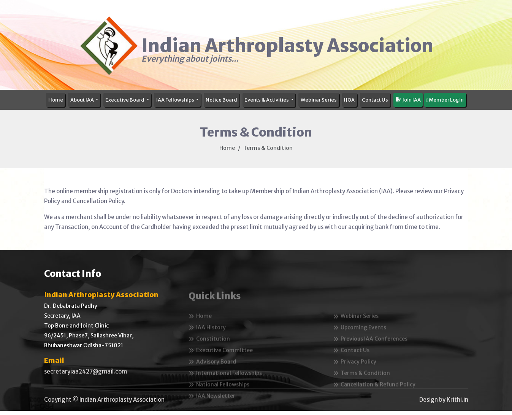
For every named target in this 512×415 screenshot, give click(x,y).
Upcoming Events (359, 337)
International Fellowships (225, 383)
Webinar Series (319, 100)
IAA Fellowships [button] (175, 100)
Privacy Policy (354, 372)
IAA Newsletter (212, 406)
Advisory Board (212, 372)
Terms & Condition (361, 383)
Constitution (209, 349)
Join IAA (408, 100)
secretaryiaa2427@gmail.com (85, 371)
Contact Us (375, 100)
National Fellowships (219, 394)
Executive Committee (221, 360)
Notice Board (221, 100)
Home (55, 100)
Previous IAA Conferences (370, 349)
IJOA (349, 100)
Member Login (445, 100)
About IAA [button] (82, 100)
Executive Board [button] (125, 100)
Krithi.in (457, 399)
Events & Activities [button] (267, 100)
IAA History (207, 337)
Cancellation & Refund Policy (374, 394)
